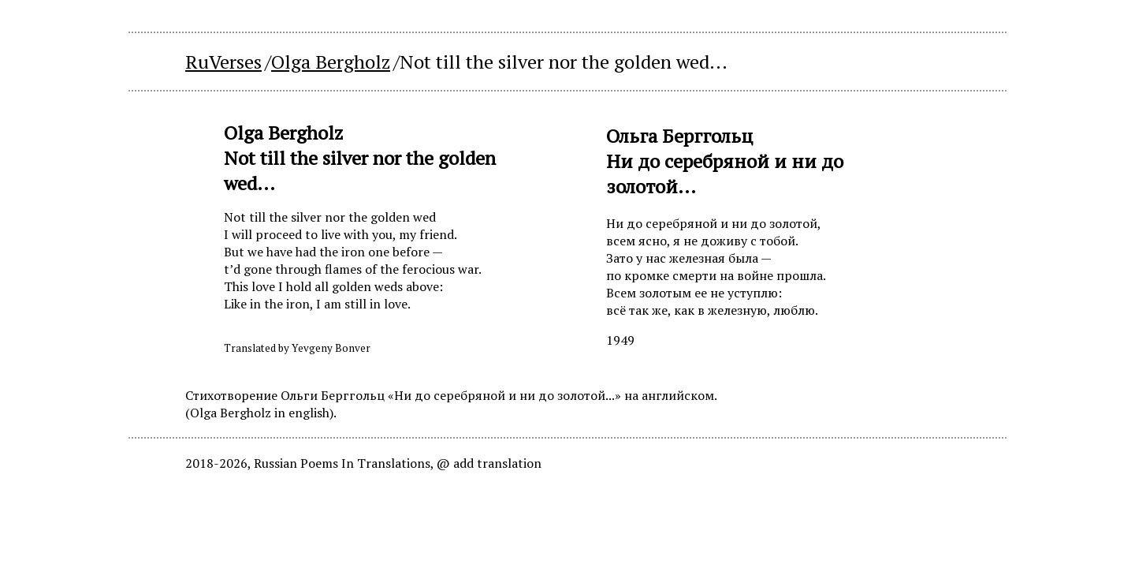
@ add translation (489, 463)
